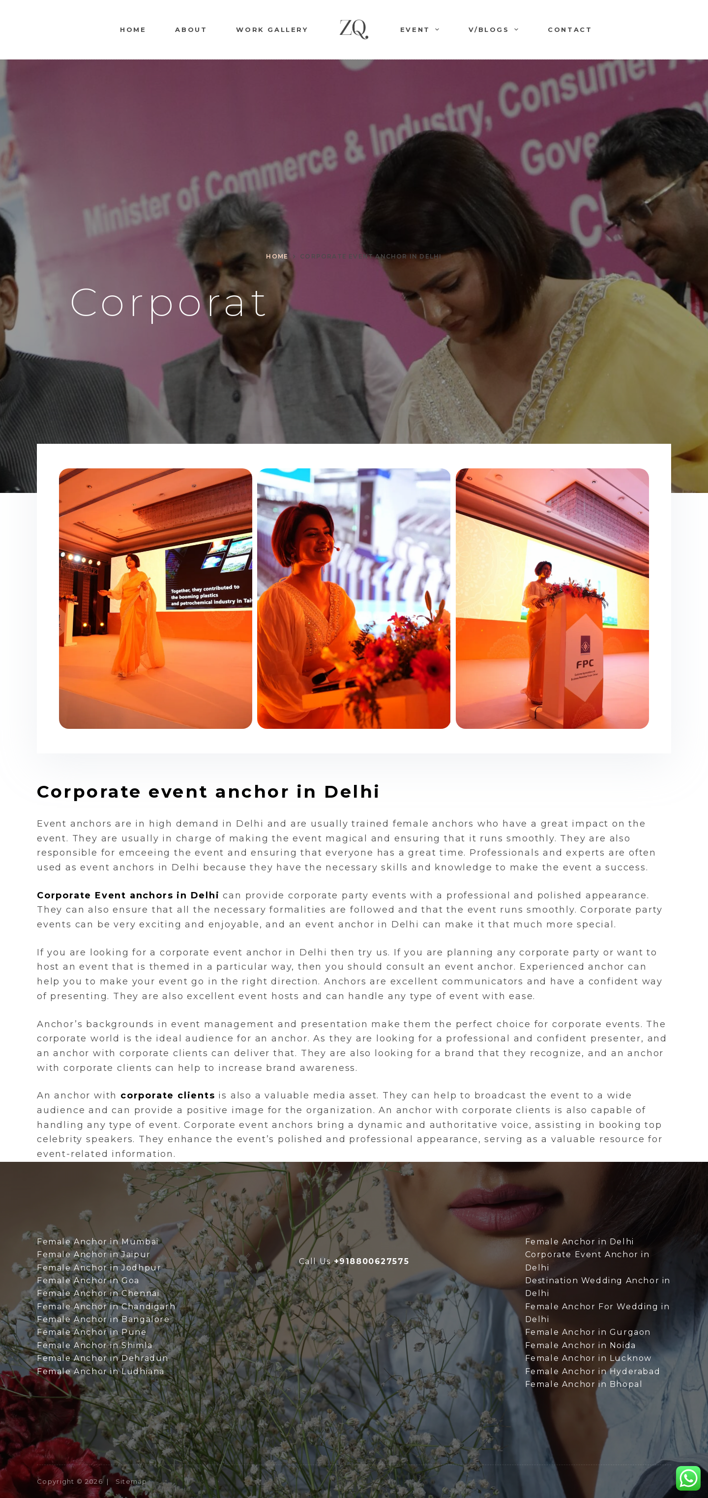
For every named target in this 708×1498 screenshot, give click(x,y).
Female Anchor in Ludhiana (101, 1371)
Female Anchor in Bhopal (584, 1384)
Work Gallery (272, 29)
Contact (570, 29)
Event (421, 29)
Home (133, 29)
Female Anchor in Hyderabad (593, 1371)
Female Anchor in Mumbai (98, 1241)
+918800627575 (372, 1261)
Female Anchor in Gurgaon (588, 1332)
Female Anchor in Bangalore (103, 1319)
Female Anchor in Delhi (579, 1241)
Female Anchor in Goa (88, 1280)
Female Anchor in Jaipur (94, 1254)
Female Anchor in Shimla (95, 1345)
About (191, 29)
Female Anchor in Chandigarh (106, 1306)
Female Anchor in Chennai (98, 1293)
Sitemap (132, 1481)
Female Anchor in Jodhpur (99, 1267)
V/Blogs (495, 29)
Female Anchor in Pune (92, 1332)
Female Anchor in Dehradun (103, 1358)
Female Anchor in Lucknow (588, 1358)
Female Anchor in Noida (580, 1345)
